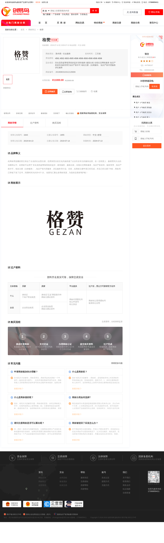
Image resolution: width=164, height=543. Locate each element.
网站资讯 (136, 2)
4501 (57, 58)
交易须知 (84, 481)
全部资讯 (42, 485)
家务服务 (82, 63)
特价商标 (99, 23)
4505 (71, 58)
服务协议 (84, 478)
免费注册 (45, 2)
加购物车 (81, 91)
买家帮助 (84, 489)
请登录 (37, 2)
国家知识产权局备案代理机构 (67, 514)
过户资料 (34, 123)
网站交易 (79, 23)
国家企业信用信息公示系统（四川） (39, 514)
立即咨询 (67, 92)
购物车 (107, 2)
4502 (62, 58)
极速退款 (63, 481)
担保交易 (63, 485)
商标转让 (32, 29)
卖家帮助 (84, 485)
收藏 (94, 91)
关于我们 (126, 478)
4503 (67, 58)
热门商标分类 (16, 23)
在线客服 (126, 493)
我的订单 (99, 2)
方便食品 (83, 14)
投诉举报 (126, 2)
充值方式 (105, 485)
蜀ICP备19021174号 (13, 514)
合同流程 (63, 478)
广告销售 (56, 14)
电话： (149, 2)
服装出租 (90, 63)
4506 (76, 58)
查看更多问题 (117, 363)
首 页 (42, 23)
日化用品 (65, 14)
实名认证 (105, 478)
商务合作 (126, 485)
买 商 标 (61, 23)
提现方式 (105, 481)
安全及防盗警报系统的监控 (66, 63)
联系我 (154, 86)
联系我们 (126, 481)
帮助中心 (116, 2)
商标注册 (116, 23)
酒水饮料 (74, 14)
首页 (22, 29)
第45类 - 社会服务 (63, 54)
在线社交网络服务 (101, 63)
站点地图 (126, 489)
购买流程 (56, 123)
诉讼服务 (59, 67)
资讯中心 (153, 23)
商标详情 (12, 123)
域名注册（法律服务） (90, 65)
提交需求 (147, 146)
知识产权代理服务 (108, 65)
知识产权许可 (75, 65)
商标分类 (135, 23)
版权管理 (65, 65)
